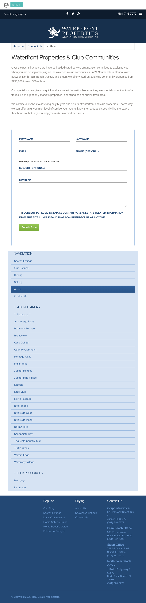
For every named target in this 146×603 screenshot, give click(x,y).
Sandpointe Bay (23, 434)
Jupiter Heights (23, 370)
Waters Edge (21, 455)
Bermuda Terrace (24, 328)
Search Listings (23, 261)
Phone (87, 151)
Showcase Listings (86, 512)
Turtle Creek (21, 448)
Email (23, 151)
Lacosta (18, 384)
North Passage (23, 398)
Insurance (20, 487)
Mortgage (19, 480)
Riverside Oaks (23, 412)
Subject (32, 168)
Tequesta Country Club (27, 441)
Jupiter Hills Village (25, 377)
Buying (18, 275)
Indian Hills (20, 363)
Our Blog (48, 508)
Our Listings (21, 268)
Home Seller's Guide (55, 522)
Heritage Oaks (22, 356)
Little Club (20, 391)
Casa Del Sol (21, 342)
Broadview (20, 335)
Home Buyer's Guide (55, 526)
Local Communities (54, 517)
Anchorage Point (24, 321)
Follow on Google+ (54, 531)
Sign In (16, 5)
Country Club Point (25, 349)
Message (25, 180)
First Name (26, 139)
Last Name (82, 139)
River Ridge (21, 405)
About (17, 289)
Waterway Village (24, 462)
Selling (18, 282)
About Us (80, 508)
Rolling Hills (21, 426)
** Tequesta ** (22, 314)
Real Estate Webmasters (46, 596)
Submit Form (29, 227)
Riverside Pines (23, 419)
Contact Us (20, 296)
